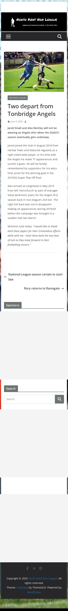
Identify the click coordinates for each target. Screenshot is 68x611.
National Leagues (17, 97)
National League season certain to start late (33, 277)
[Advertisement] (34, 345)
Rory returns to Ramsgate (44, 288)
